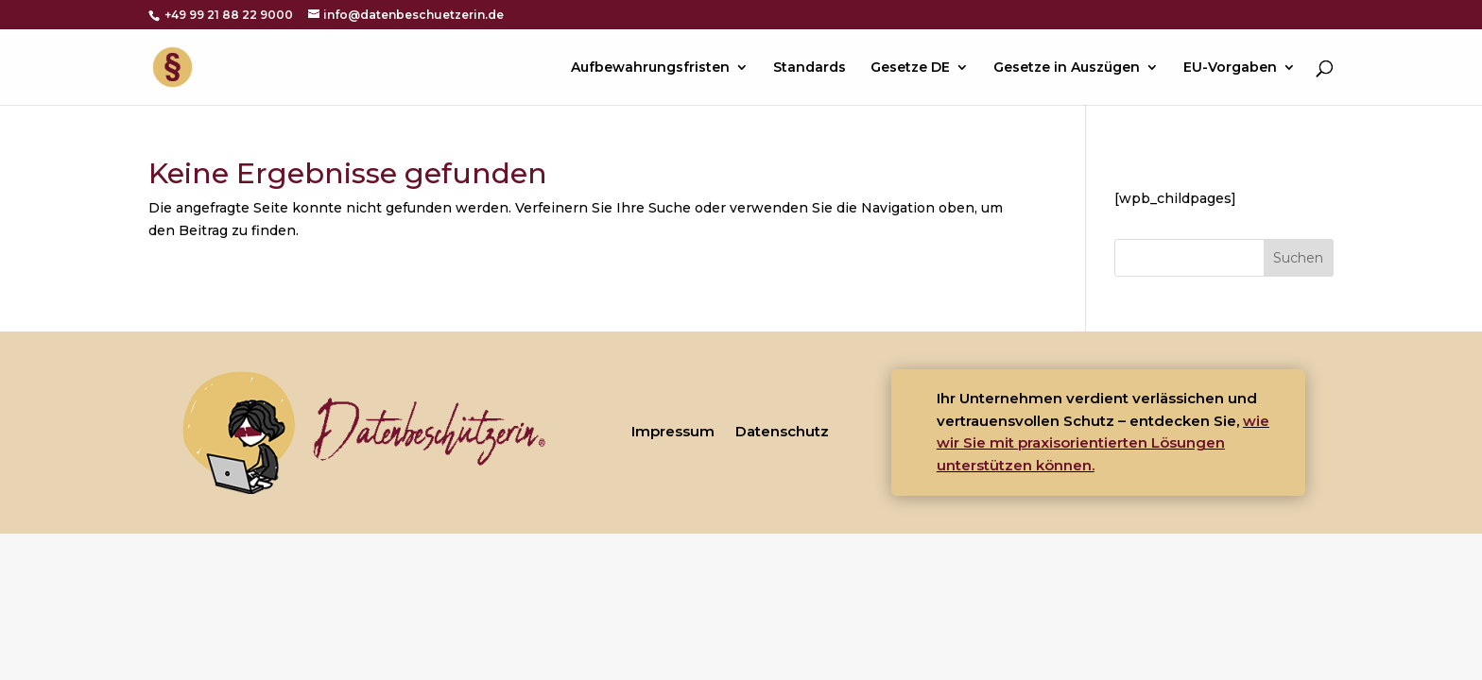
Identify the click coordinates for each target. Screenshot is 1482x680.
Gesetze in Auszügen (1066, 68)
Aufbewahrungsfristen (650, 68)
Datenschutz (782, 431)
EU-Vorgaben (1230, 68)
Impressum (673, 431)
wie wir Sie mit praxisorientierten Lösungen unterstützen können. (1103, 443)
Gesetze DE (910, 68)
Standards (809, 68)
